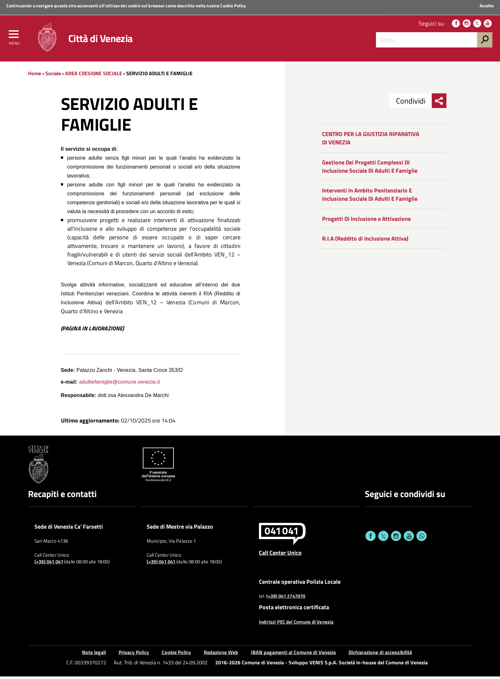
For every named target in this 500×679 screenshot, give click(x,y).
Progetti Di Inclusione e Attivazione (366, 221)
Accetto (487, 6)
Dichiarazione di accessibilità (380, 654)
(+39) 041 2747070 (285, 598)
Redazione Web (221, 654)
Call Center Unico (280, 554)
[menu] (14, 37)
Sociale (53, 75)
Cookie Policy (233, 5)
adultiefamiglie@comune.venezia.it (119, 384)
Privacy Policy (134, 654)
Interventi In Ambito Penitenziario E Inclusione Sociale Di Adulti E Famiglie (369, 197)
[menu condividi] (439, 103)
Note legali (94, 654)
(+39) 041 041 (48, 564)
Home (34, 75)
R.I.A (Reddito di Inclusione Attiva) (365, 241)
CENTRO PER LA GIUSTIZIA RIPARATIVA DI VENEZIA (370, 140)
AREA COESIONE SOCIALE (93, 75)
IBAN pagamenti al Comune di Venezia (293, 654)
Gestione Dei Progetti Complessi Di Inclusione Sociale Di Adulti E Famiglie (369, 168)
